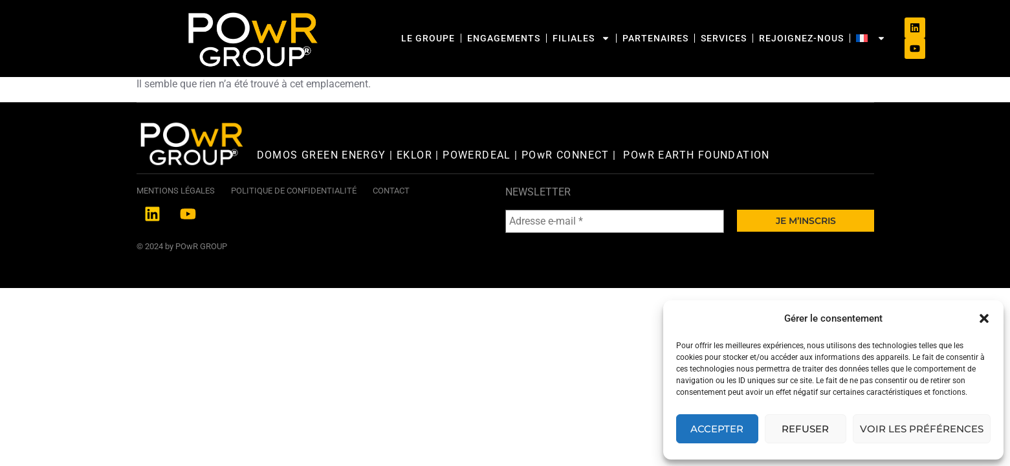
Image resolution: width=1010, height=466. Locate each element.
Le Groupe (363, 29)
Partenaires (591, 29)
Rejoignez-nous (736, 29)
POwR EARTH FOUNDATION (698, 192)
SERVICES (659, 29)
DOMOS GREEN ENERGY (323, 192)
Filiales (516, 29)
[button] (984, 318)
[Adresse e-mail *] (614, 258)
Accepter (716, 429)
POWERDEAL (477, 192)
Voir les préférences (921, 429)
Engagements (439, 29)
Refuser (805, 429)
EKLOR (414, 192)
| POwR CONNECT (560, 192)
